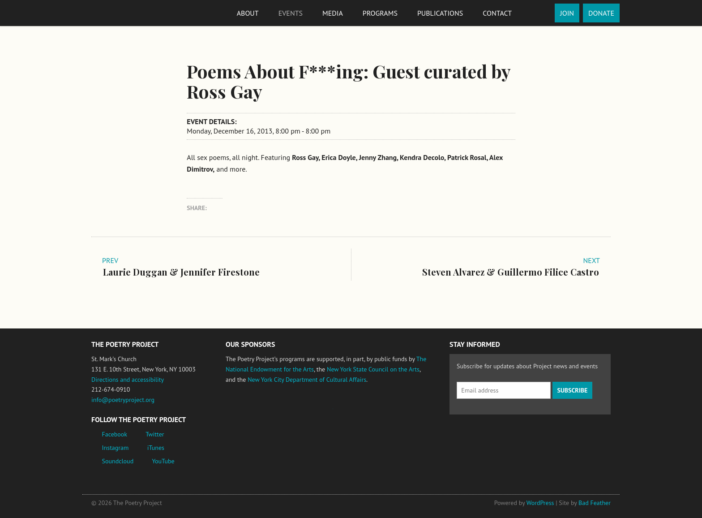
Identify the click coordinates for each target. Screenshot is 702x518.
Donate (601, 13)
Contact (497, 13)
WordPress (540, 503)
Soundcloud (118, 461)
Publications (440, 13)
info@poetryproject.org (122, 400)
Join (567, 13)
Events (290, 13)
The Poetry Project (124, 13)
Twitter (155, 434)
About (248, 13)
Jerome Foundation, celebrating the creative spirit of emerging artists (308, 413)
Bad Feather (594, 503)
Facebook (115, 434)
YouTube (163, 461)
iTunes (155, 448)
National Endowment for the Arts (250, 413)
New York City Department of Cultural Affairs (307, 380)
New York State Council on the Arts (373, 369)
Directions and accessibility (127, 380)
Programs (380, 13)
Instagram (115, 448)
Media (332, 13)
